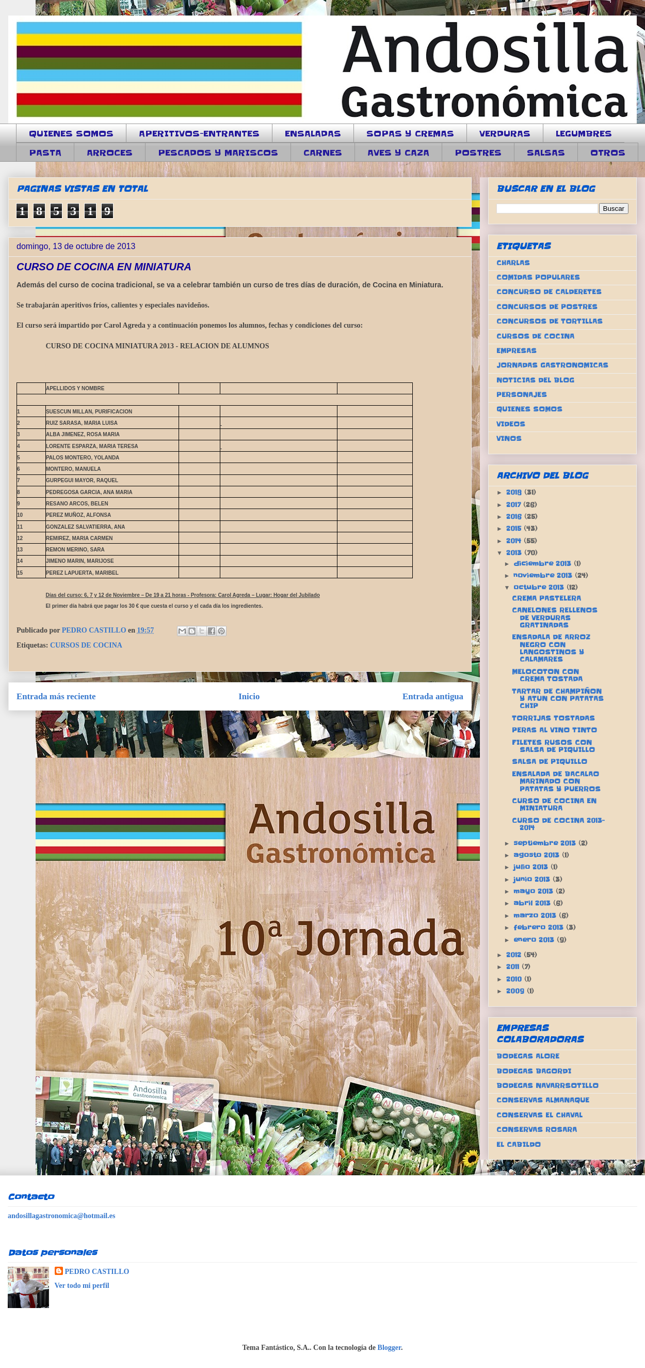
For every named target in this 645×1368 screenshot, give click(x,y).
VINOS (509, 438)
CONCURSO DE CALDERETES (549, 291)
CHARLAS (513, 262)
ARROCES (110, 152)
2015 (515, 528)
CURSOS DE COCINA (86, 645)
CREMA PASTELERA (546, 598)
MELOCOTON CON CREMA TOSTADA (547, 675)
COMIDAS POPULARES (538, 277)
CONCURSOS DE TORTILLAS (549, 321)
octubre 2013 (540, 587)
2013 (515, 552)
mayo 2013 (534, 891)
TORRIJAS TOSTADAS (553, 718)
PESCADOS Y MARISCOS (218, 152)
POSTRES (478, 152)
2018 (515, 492)
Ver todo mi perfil (82, 1285)
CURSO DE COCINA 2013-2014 (558, 824)
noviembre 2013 (544, 575)
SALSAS (546, 152)
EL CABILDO (518, 1144)
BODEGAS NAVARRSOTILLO (547, 1085)
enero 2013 (535, 939)
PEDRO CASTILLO (97, 1271)
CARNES (322, 152)
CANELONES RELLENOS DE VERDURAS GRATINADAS (555, 617)
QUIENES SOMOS (71, 133)
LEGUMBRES (584, 133)
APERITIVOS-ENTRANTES (199, 133)
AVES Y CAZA (398, 152)
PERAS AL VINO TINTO (554, 730)
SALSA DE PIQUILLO (549, 761)
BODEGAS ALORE (527, 1056)
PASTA (45, 152)
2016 (515, 516)
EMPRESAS (516, 350)
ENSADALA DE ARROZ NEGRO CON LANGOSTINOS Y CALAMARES (551, 648)
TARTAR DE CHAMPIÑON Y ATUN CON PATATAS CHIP (558, 699)
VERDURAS (504, 133)
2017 (514, 504)
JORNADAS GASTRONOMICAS (552, 365)
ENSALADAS (313, 133)
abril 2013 (533, 903)
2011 (514, 966)
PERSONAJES (521, 394)
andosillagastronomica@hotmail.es (61, 1216)
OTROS (607, 152)
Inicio (249, 696)
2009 (516, 991)
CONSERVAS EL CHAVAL (539, 1115)
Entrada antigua (432, 696)
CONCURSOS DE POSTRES (547, 306)
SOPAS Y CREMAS (410, 133)
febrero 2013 (539, 927)
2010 (515, 979)
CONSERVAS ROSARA (536, 1129)
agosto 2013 (537, 855)
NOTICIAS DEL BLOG (535, 380)
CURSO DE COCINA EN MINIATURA (554, 804)
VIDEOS (510, 424)
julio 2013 (532, 867)
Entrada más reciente (56, 696)
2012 (515, 954)
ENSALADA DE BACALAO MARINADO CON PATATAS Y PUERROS (556, 781)
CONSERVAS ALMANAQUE (542, 1100)
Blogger (389, 1347)
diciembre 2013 (543, 563)
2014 (515, 540)
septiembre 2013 (545, 843)
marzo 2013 (536, 915)
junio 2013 (533, 879)
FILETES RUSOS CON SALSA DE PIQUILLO (553, 746)
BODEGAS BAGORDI (533, 1071)
